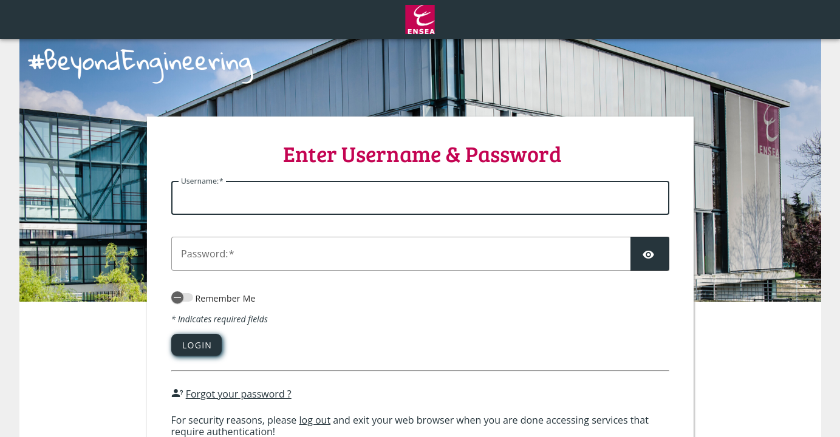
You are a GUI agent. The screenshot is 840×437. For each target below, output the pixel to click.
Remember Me (225, 298)
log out (314, 420)
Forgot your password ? (239, 394)
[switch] (182, 297)
